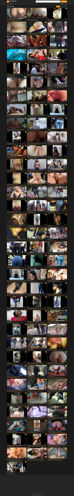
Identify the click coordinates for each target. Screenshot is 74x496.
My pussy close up (50, 101)
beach (8, 61)
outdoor (14, 322)
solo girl (12, 281)
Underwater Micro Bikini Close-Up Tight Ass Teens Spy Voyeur (16, 60)
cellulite (34, 240)
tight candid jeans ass (30, 376)
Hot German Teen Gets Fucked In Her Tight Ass (14, 459)
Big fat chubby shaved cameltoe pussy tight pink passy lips (36, 156)
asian (29, 75)
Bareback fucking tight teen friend (12, 431)
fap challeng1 (49, 156)
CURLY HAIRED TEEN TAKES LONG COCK (33, 321)
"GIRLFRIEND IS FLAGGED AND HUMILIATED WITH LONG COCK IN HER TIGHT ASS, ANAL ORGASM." (57, 445)
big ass (10, 20)
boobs (11, 75)
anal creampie (9, 432)
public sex (28, 363)
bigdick (61, 460)
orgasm (59, 446)
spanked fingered (60, 253)
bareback (16, 432)
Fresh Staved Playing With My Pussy (53, 19)
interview (57, 61)
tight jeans (38, 295)
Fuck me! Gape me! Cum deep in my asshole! (54, 431)
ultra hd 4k (20, 418)
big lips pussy (13, 405)
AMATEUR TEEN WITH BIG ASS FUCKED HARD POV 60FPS (55, 362)
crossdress (35, 47)
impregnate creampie (43, 34)
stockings (10, 295)
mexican (34, 267)
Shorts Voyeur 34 (30, 280)
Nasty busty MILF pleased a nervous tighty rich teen (55, 170)
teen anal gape (57, 432)
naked (55, 116)
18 (27, 47)
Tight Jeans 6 (49, 129)
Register (62, 4)
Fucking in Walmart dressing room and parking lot (34, 362)
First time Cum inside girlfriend (52, 349)
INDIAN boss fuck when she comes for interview (34, 74)
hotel (15, 240)
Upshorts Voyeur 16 (30, 88)
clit (54, 20)
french (33, 144)
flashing (57, 212)
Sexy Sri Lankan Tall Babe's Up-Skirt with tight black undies (16, 225)
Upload (64, 1)
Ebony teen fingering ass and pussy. (12, 211)
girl (12, 75)
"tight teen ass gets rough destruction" (53, 280)
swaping (14, 460)
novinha (32, 295)
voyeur (48, 47)
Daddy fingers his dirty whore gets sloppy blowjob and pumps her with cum (16, 445)
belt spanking (65, 253)
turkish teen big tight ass (31, 404)
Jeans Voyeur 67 (49, 404)
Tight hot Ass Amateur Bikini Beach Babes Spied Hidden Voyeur (16, 115)
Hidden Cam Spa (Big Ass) (11, 335)
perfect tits (18, 281)
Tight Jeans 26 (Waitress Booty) (11, 101)
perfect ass (15, 89)
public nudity (52, 212)
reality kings (12, 418)
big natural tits (57, 185)
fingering (14, 446)
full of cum (38, 34)
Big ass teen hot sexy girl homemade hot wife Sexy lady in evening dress (16, 294)
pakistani (56, 308)
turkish (37, 405)
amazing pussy (22, 89)
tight (53, 20)
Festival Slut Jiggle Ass (30, 349)
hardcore (39, 61)
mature (50, 157)
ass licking (14, 130)
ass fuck (48, 432)
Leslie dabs (29, 266)
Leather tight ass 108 (30, 335)
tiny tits (36, 432)
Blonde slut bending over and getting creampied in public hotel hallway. (16, 239)
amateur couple (17, 20)
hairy (8, 144)
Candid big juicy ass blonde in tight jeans (13, 266)
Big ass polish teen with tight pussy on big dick (14, 19)
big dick (8, 20)
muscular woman (59, 75)
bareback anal (20, 432)
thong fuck (28, 322)
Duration (65, 6)
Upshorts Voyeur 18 (30, 211)
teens (57, 116)
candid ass (37, 240)
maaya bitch (9, 362)
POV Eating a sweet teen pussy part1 (12, 404)
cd (32, 47)
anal (31, 61)
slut (30, 212)
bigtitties (56, 460)
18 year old (34, 75)
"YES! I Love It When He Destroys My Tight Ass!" (54, 143)
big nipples (37, 75)
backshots (30, 308)
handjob (38, 102)
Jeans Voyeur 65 (49, 33)
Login (66, 4)
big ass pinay (45, 185)
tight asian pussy (14, 34)
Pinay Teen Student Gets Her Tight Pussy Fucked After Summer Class (37, 417)
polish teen (13, 20)
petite (32, 20)
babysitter (51, 75)
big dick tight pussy (23, 185)
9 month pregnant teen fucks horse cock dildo (34, 170)
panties (14, 47)
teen (28, 20)
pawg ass (13, 295)
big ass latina (49, 295)
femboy (31, 47)
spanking (50, 253)
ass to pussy (62, 432)
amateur (51, 89)
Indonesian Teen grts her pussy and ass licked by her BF (16, 129)
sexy (31, 116)
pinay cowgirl (29, 185)
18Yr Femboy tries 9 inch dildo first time (33, 46)
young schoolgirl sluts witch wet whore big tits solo (15, 74)
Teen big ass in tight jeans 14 (51, 46)
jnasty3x (31, 363)
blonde (50, 130)
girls (9, 75)
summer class (38, 418)
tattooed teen (16, 185)
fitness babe (38, 460)
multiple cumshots (19, 157)
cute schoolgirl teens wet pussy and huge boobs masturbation (16, 280)
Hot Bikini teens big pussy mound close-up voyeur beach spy (56, 390)
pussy (48, 20)
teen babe (12, 185)
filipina (32, 418)
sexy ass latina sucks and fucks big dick (53, 294)
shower (10, 144)
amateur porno (22, 281)
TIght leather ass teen (50, 211)
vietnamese (55, 350)
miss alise (28, 446)
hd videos (51, 47)
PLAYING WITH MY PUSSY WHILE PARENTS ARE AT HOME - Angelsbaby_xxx (16, 88)
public (56, 89)
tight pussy (18, 89)
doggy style (39, 144)
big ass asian (40, 185)
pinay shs (34, 418)
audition (54, 61)
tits (49, 75)
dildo (28, 171)
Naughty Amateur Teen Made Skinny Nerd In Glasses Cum (36, 101)
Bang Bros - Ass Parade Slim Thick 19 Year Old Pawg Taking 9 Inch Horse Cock (16, 417)
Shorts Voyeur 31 (9, 170)
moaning (18, 34)
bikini (35, 350)
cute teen (23, 157)
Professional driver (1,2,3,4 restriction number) (34, 184)
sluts (34, 432)
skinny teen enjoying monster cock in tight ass (34, 129)
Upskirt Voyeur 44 (9, 46)
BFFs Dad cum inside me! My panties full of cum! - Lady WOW (36, 33)
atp (64, 432)
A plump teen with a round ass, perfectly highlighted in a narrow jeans (57, 417)
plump (32, 240)
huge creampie (29, 34)
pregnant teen (34, 171)
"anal (48, 144)
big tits (37, 157)
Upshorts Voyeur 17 (50, 88)
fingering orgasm (26, 212)
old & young (56, 281)
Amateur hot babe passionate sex (32, 19)
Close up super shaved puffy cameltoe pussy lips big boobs (56, 184)
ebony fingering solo (20, 212)
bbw (50, 20)
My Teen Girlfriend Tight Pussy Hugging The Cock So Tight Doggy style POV (37, 445)
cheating (11, 460)
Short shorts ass (29, 390)
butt (7, 157)
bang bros (8, 418)
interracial (41, 308)
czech (50, 61)
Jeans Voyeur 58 (49, 266)
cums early (61, 363)
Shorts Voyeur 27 (50, 239)
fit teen (48, 363)
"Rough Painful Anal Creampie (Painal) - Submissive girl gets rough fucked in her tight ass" (37, 60)
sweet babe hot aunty (10, 143)
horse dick (30, 171)
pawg (54, 47)
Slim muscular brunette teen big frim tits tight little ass (55, 74)
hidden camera (14, 61)
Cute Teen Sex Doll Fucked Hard (12, 156)
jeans (50, 34)
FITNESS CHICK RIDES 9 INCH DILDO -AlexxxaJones (34, 459)
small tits (58, 144)
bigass (59, 460)
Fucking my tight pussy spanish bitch (12, 184)
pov (55, 102)
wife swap (17, 460)
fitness (34, 460)
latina (30, 116)
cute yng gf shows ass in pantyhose (53, 321)
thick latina (53, 295)
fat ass (19, 185)
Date (61, 6)
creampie (31, 130)
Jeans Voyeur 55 (49, 198)
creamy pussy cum (18, 405)
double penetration (59, 377)
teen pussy (20, 295)
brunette (36, 20)
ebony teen (9, 212)
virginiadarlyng (52, 432)
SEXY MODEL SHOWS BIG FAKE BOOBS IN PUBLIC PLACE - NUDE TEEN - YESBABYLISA (16, 198)
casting (52, 61)
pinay (28, 418)
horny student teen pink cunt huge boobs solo (34, 431)
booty (53, 34)
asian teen (8, 34)
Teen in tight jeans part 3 (31, 294)
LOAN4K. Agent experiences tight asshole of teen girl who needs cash (57, 60)
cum (48, 405)
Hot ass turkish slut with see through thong (13, 376)
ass (11, 34)
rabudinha (35, 295)
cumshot (36, 61)
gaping (53, 446)
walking (30, 240)
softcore (54, 75)
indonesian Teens (10, 321)
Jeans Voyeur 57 (9, 349)
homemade (31, 432)
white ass (16, 295)
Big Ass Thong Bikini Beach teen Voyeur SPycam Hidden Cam (56, 335)
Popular (58, 6)
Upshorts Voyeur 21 (10, 472)
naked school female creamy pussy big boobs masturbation (56, 115)
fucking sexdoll (14, 157)
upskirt (11, 47)
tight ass (15, 212)
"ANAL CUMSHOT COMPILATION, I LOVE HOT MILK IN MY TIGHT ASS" (16, 390)
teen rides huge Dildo (50, 376)
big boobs (9, 157)
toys (39, 171)
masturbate (9, 89)
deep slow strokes (37, 446)
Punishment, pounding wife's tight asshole (54, 459)
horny (55, 34)
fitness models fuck (30, 460)
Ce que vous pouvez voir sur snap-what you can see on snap (36, 143)
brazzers (15, 418)
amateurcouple (52, 460)
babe (52, 171)
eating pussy (9, 405)
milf (12, 47)
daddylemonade (33, 322)
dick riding (37, 322)
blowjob (34, 20)
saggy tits (59, 308)
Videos (11, 4)
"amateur (28, 61)
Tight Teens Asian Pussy (10, 33)
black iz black (49, 225)
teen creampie (34, 34)
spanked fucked (54, 253)
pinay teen (33, 185)
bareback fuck (24, 432)
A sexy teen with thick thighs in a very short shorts (35, 239)
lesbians (50, 171)
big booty (20, 460)
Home (8, 4)
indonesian (17, 322)
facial (53, 144)
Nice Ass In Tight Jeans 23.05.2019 (32, 225)
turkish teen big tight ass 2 (31, 198)
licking (30, 20)
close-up (10, 61)
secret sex (8, 185)
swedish (34, 130)
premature (54, 363)
